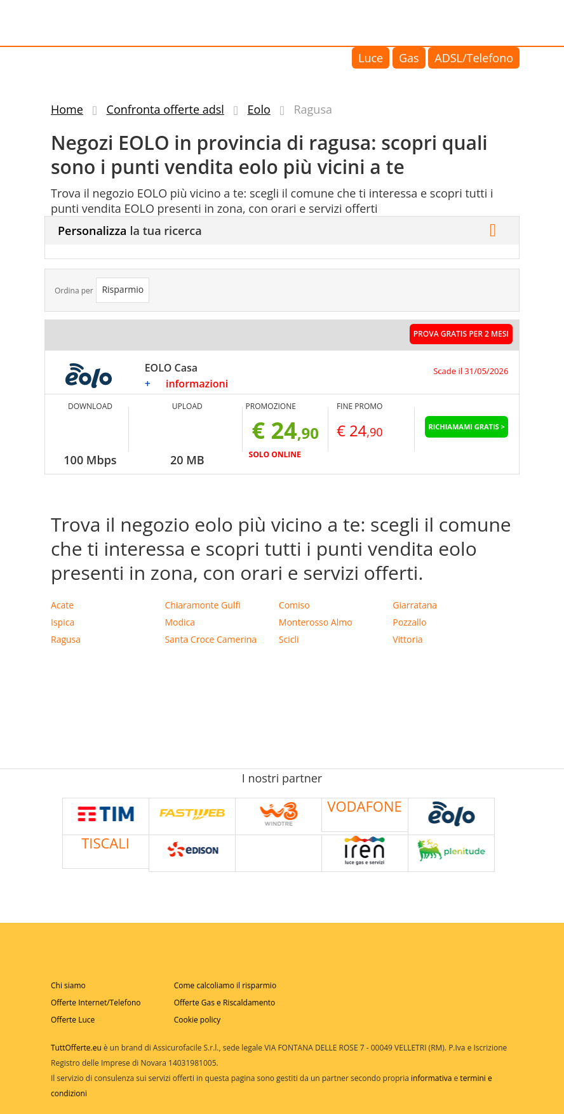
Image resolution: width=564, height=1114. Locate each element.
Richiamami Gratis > (466, 426)
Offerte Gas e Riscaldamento (225, 1002)
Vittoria (407, 639)
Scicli (289, 639)
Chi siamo (68, 985)
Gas (409, 57)
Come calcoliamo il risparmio (225, 985)
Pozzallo (409, 622)
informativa (431, 1078)
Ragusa (66, 639)
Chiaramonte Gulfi (202, 605)
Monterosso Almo (315, 622)
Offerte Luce (73, 1019)
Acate (62, 605)
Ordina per (74, 290)
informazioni (197, 384)
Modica (179, 622)
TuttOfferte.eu (76, 1047)
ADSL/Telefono (473, 57)
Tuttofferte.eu (103, 22)
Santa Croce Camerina (210, 639)
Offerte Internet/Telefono (96, 1002)
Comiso (294, 605)
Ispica (62, 622)
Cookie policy (197, 1019)
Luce (370, 57)
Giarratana (415, 605)
